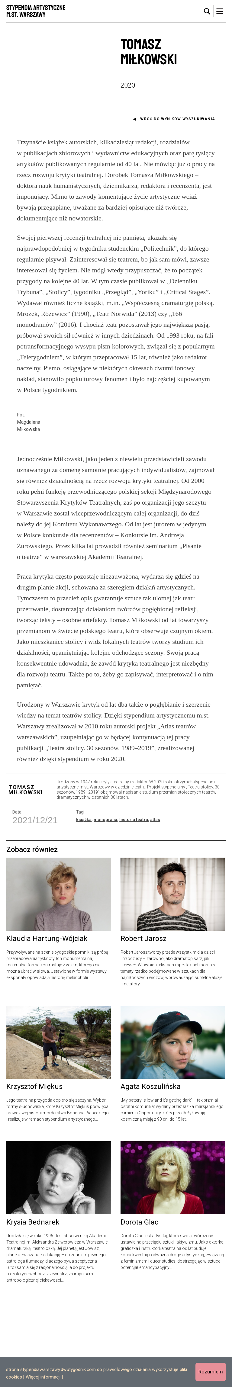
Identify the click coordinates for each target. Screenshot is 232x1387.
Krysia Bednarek (33, 1307)
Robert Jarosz (143, 1024)
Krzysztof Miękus (34, 1172)
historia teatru (133, 904)
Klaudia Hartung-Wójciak (47, 1024)
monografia (105, 904)
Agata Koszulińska (151, 1172)
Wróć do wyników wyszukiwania (177, 119)
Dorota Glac (139, 1307)
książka (84, 904)
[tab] (207, 11)
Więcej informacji (43, 1377)
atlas (155, 904)
